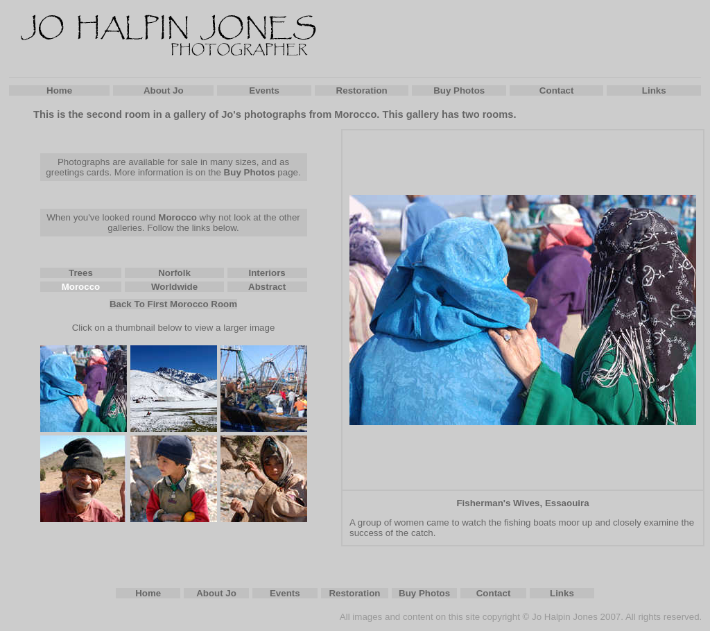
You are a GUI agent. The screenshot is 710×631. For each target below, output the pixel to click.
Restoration (362, 90)
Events (264, 90)
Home (59, 90)
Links (654, 90)
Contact (556, 90)
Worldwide (174, 287)
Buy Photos (459, 90)
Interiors (266, 273)
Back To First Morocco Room (173, 304)
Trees (81, 273)
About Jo (164, 90)
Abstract (267, 287)
